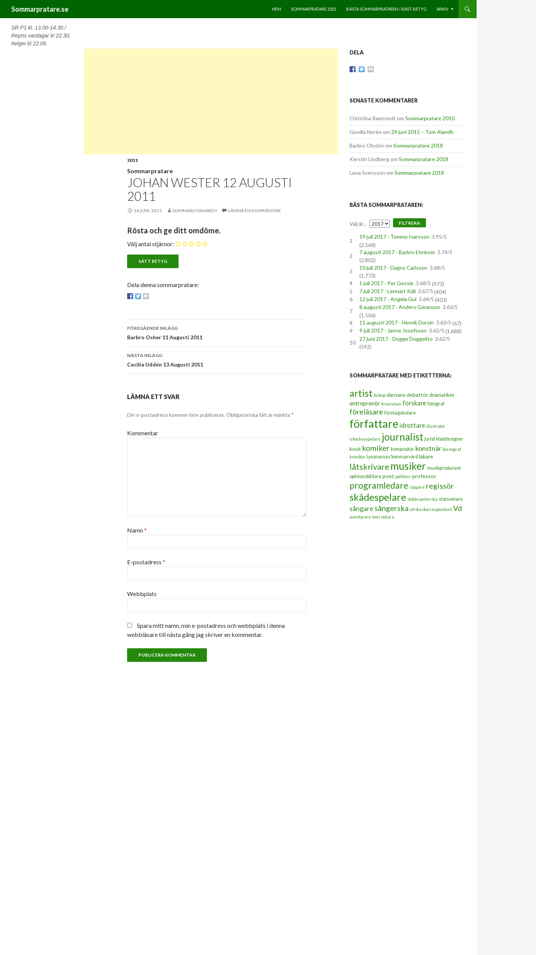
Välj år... (358, 224)
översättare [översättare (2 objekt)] (383, 516)
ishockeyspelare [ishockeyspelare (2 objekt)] (365, 438)
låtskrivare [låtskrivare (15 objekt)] (369, 466)
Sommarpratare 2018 (418, 145)
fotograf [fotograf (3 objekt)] (435, 404)
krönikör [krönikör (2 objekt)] (357, 456)
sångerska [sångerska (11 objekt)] (391, 507)
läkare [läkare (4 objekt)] (426, 456)
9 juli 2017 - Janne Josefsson (393, 330)
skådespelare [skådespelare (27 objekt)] (378, 497)
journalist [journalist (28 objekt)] (402, 437)
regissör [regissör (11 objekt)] (440, 485)
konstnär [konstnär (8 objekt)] (428, 448)
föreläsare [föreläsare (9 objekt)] (366, 411)
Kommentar (142, 432)
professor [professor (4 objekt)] (424, 476)
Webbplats (142, 593)
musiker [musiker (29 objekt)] (408, 466)
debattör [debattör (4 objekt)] (417, 394)
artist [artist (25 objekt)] (361, 393)
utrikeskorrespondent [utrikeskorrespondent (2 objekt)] (431, 509)
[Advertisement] (211, 101)
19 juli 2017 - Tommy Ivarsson (394, 236)
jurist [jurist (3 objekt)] (429, 439)
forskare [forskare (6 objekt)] (414, 403)
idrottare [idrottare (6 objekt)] (412, 425)
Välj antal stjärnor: (150, 243)
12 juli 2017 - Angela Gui (387, 299)
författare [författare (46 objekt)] (374, 423)
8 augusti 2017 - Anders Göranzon (399, 307)
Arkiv (442, 8)
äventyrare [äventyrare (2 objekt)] (360, 516)
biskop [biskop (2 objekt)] (379, 395)
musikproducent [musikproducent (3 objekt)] (444, 468)
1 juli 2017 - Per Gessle (386, 283)
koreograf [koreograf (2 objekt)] (452, 449)
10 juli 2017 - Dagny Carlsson (393, 267)
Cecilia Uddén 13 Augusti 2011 (216, 359)
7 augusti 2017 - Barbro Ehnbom (397, 252)
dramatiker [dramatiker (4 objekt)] (442, 394)
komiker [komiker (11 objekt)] (376, 447)
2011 (132, 160)
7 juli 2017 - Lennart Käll (387, 291)
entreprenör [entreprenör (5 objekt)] (365, 403)
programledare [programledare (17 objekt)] (379, 485)
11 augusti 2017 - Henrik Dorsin (396, 322)
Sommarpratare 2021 (313, 8)
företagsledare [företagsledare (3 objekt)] (400, 413)
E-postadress (146, 561)
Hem (276, 8)
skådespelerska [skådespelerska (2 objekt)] (422, 499)
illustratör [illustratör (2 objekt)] (435, 426)
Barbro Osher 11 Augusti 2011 (216, 332)
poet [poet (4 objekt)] (388, 476)
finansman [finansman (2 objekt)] (391, 403)
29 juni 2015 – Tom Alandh (422, 132)
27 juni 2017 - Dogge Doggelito (396, 338)
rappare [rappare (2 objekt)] (417, 486)
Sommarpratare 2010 (430, 118)
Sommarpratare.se (39, 9)
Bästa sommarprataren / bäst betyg (386, 8)
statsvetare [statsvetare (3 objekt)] (451, 499)
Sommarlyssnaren (194, 210)
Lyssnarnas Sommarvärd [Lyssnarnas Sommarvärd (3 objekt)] (392, 457)
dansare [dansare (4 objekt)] (396, 394)
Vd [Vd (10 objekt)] (457, 508)
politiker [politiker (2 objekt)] (403, 476)
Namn (137, 530)
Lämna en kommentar (254, 210)
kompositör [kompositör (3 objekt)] (402, 449)
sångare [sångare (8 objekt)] (361, 508)
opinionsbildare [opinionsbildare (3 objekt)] (365, 476)
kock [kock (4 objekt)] (355, 449)
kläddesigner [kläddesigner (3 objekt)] (449, 439)
